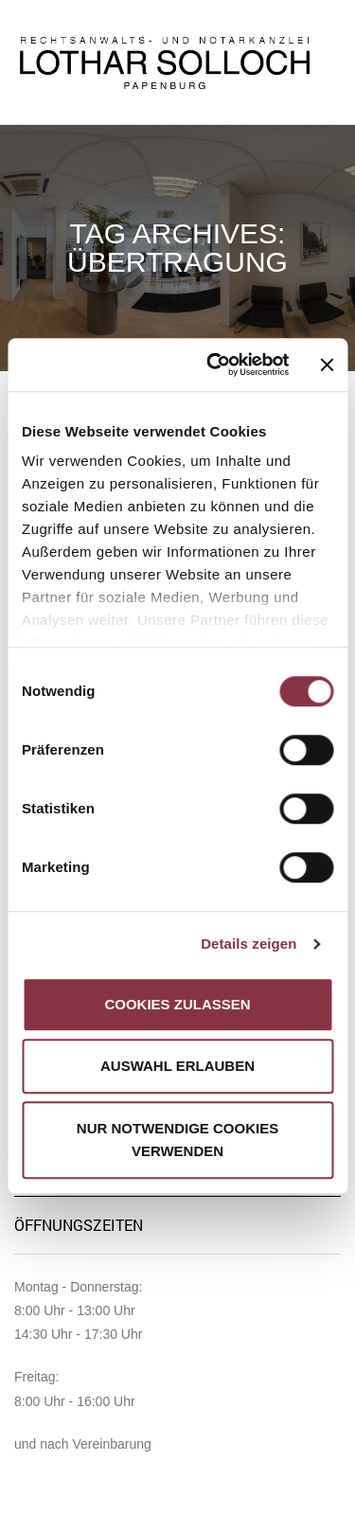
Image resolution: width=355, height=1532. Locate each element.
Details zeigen (248, 943)
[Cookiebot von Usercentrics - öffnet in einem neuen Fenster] (215, 364)
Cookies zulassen (177, 1004)
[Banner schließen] (326, 364)
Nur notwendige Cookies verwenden (177, 1139)
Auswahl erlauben (177, 1066)
